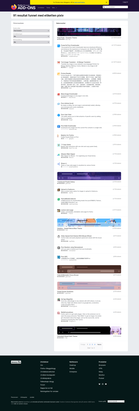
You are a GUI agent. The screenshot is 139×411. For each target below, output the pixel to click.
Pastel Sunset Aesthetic (65, 291)
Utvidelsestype (17, 34)
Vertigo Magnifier (67, 299)
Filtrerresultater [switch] (18, 23)
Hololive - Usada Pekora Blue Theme (69, 228)
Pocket (101, 378)
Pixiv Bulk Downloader (68, 126)
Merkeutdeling (17, 39)
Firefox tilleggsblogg (47, 368)
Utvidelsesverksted (47, 372)
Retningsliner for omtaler (49, 391)
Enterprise (73, 372)
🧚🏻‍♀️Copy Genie (66, 144)
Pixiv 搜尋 (64, 256)
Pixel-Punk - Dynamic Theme (67, 38)
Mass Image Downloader (69, 94)
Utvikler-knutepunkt (47, 375)
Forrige (83, 344)
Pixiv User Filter (66, 114)
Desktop (73, 365)
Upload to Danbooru (68, 189)
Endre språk (102, 401)
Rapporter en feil (46, 388)
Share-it (63, 163)
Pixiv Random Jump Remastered (72, 247)
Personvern (14, 397)
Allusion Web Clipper (68, 154)
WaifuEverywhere (67, 312)
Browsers (102, 365)
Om (41, 365)
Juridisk (32, 397)
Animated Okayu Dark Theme (67, 336)
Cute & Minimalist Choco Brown (68, 275)
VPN (100, 368)
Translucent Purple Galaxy (66, 182)
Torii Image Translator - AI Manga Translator (76, 62)
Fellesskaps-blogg (47, 381)
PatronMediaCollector (68, 199)
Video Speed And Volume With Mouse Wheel (76, 236)
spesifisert (27, 402)
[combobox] (115, 7)
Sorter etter (16, 28)
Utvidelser (41, 8)
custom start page (67, 210)
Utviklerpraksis (45, 378)
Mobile (72, 368)
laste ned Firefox (79, 2)
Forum (42, 385)
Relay (101, 372)
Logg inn (125, 2)
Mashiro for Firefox (67, 135)
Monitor (102, 375)
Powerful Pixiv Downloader (70, 45)
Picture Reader (66, 73)
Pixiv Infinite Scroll (67, 103)
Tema (48, 8)
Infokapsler (24, 397)
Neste (99, 344)
